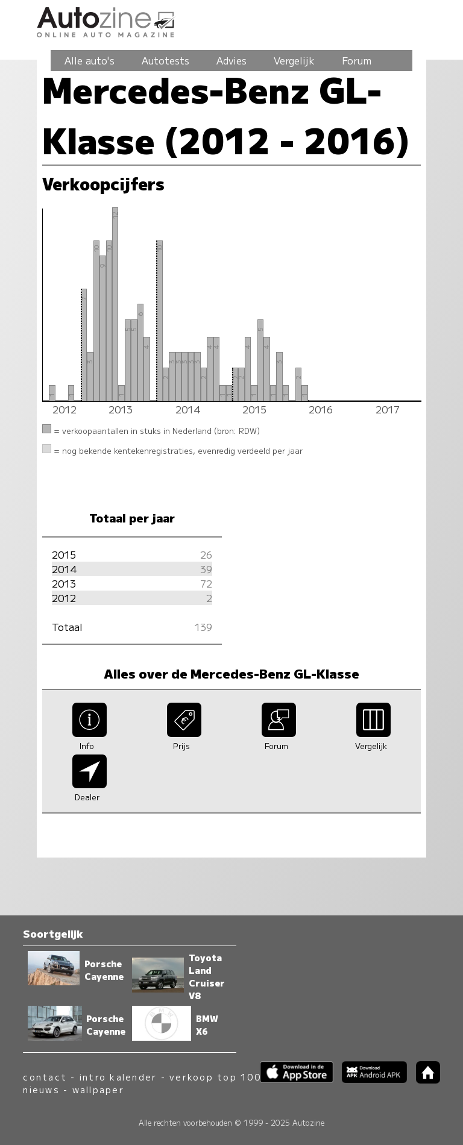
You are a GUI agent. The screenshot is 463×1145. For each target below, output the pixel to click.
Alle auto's (90, 60)
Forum (356, 60)
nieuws (41, 1089)
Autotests (165, 60)
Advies (231, 60)
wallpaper (98, 1089)
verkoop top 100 (215, 1076)
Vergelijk (294, 60)
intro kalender (118, 1076)
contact (45, 1076)
